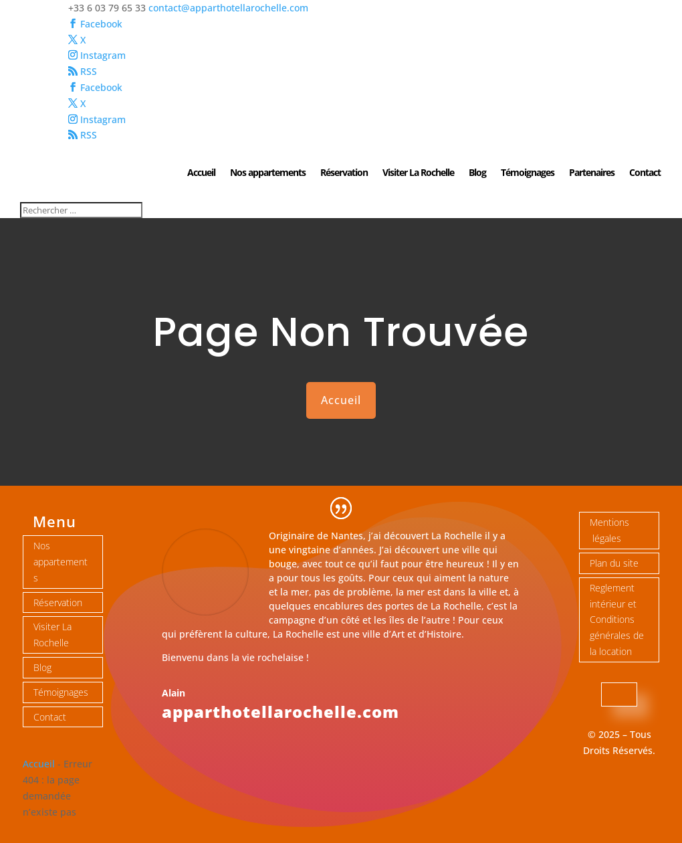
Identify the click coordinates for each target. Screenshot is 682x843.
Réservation (344, 173)
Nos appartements (268, 173)
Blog (477, 173)
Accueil (201, 173)
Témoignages (527, 173)
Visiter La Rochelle (418, 173)
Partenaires (591, 173)
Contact (645, 173)
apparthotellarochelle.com (280, 711)
